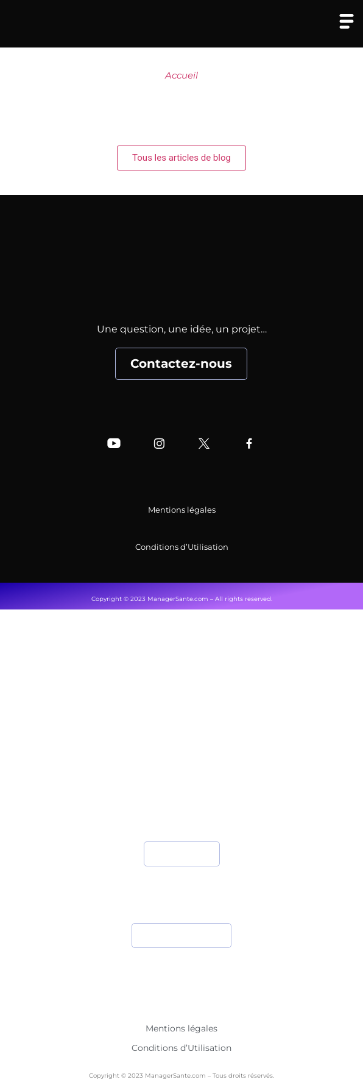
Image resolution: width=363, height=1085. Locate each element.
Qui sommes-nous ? (181, 702)
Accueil (181, 75)
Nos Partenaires (181, 775)
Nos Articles (181, 751)
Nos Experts (181, 726)
